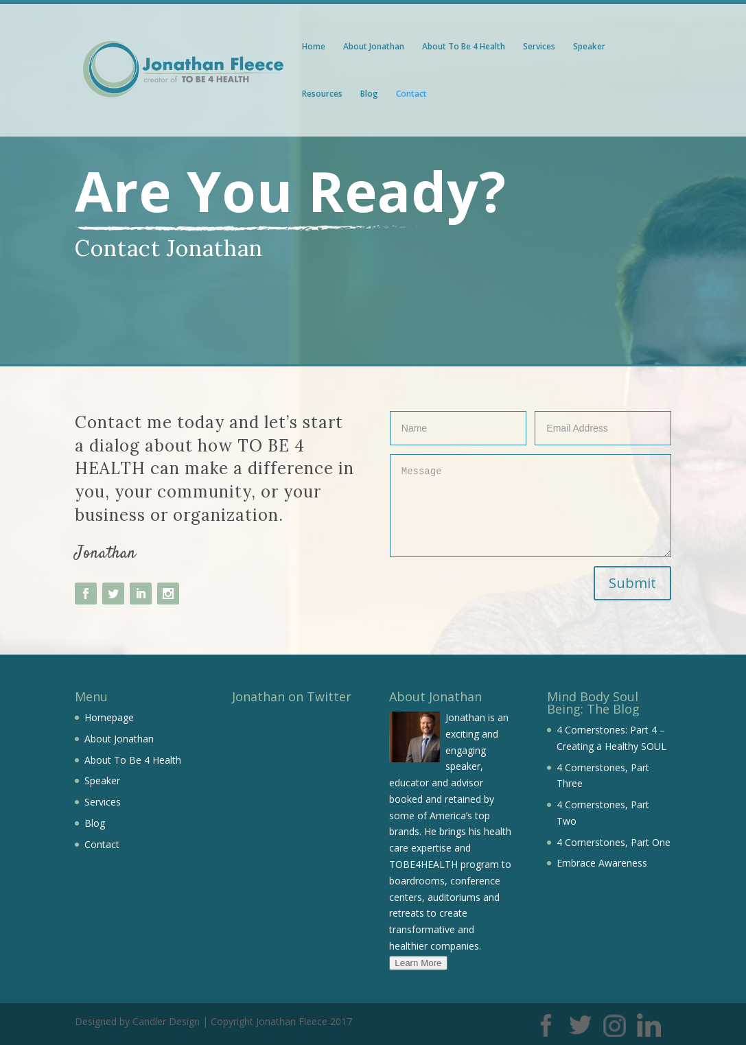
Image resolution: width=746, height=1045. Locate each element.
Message (531, 505)
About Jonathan (373, 47)
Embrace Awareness (602, 862)
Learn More (418, 963)
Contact (411, 94)
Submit (632, 583)
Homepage (109, 717)
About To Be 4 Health (463, 47)
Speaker (589, 47)
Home (313, 47)
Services (539, 47)
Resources (322, 94)
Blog (369, 94)
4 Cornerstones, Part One (614, 842)
